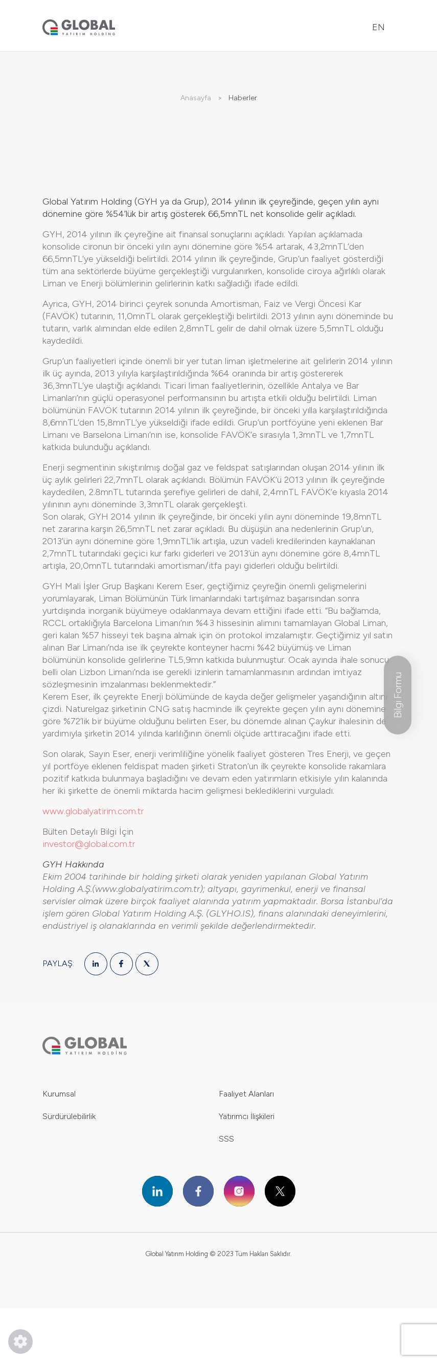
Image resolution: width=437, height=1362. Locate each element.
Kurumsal (59, 1094)
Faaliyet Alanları (246, 1094)
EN (378, 27)
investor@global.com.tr (88, 844)
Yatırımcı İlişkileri (246, 1116)
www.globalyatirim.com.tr (93, 811)
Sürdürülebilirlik (69, 1116)
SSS (226, 1139)
